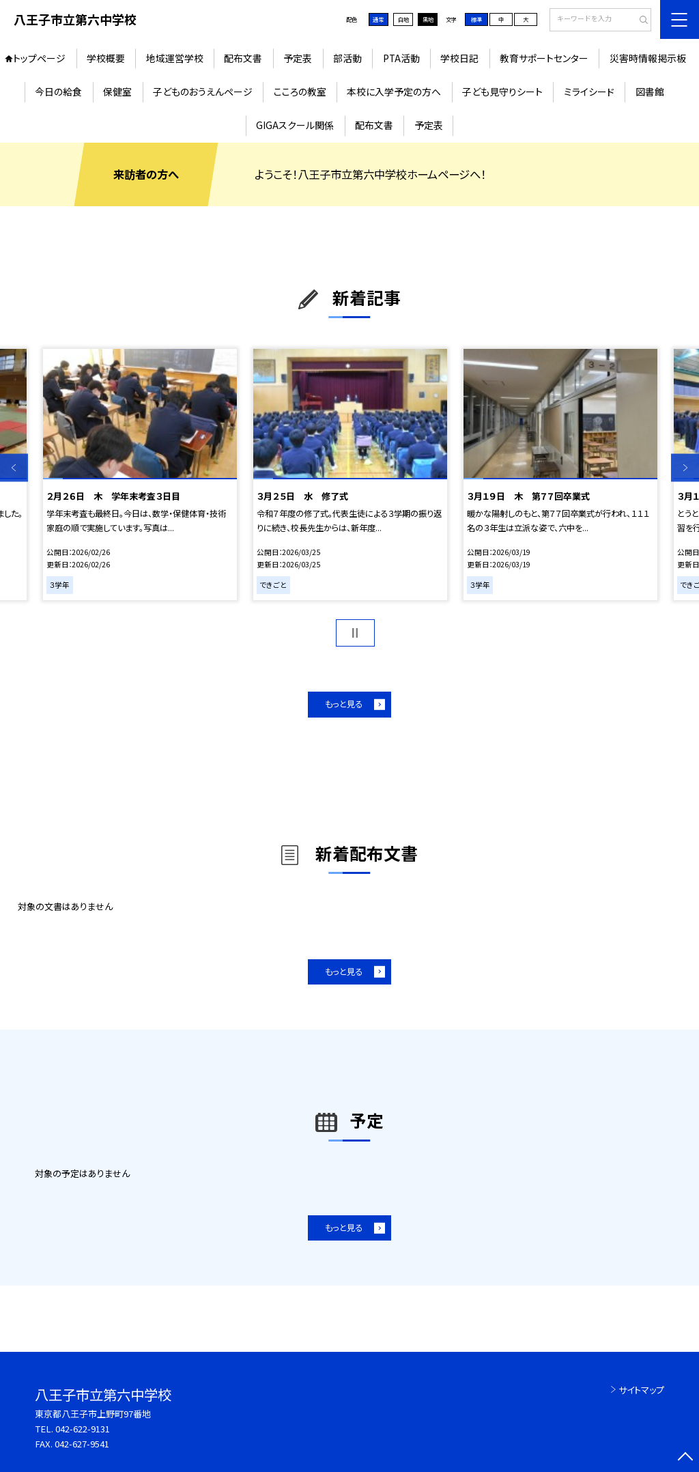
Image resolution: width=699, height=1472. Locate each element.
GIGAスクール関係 (295, 125)
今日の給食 (58, 91)
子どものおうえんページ (203, 91)
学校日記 (459, 58)
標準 (476, 19)
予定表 (297, 58)
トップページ (39, 58)
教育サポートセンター (544, 58)
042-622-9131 (82, 1428)
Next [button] (685, 467)
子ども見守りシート (502, 91)
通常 (378, 19)
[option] (139, 474)
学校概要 (106, 58)
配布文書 (243, 58)
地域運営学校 (174, 58)
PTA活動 (401, 58)
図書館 (650, 91)
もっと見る (343, 704)
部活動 (347, 58)
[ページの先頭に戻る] (685, 1458)
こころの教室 (300, 91)
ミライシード (589, 91)
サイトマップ (641, 1389)
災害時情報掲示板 (648, 58)
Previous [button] (14, 467)
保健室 (117, 91)
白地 (403, 19)
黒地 (428, 19)
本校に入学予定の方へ (394, 91)
